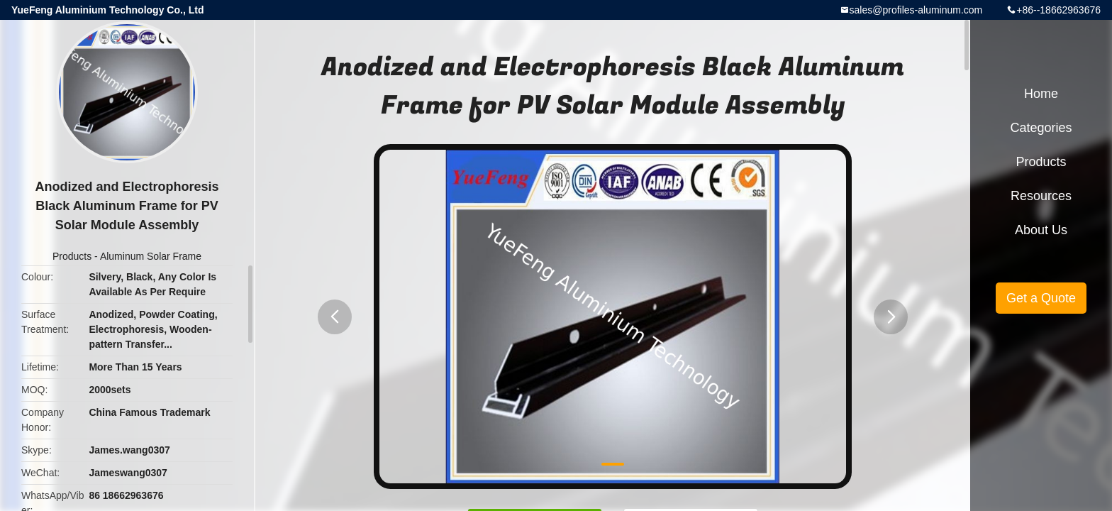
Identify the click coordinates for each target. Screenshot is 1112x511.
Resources (1041, 196)
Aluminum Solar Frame (150, 256)
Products (71, 256)
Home (1041, 94)
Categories (1041, 128)
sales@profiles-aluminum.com (916, 10)
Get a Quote (1041, 298)
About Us (1041, 230)
